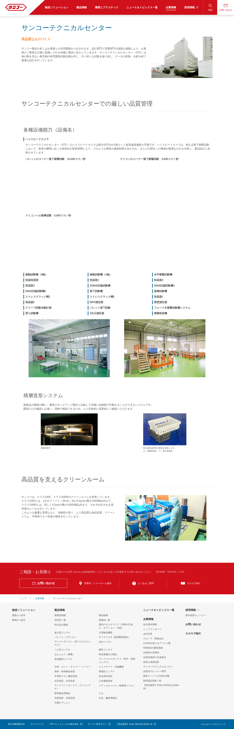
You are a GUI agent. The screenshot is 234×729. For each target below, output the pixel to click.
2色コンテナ (105, 641)
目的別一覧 (60, 620)
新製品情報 (60, 615)
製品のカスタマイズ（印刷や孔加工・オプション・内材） (116, 626)
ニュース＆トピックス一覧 (158, 610)
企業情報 (148, 619)
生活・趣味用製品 (108, 698)
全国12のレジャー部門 (154, 671)
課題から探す (19, 615)
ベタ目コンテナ (62, 649)
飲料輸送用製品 (62, 693)
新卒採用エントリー (195, 615)
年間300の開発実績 (153, 648)
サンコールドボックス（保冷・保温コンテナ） (117, 660)
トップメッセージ (152, 629)
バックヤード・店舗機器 (111, 666)
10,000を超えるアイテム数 (157, 643)
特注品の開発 (61, 624)
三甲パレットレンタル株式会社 (64, 724)
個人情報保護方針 (16, 724)
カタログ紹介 (193, 633)
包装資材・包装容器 (64, 698)
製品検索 (103, 615)
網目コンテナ (105, 649)
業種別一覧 (104, 620)
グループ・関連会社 (153, 638)
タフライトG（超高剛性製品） (114, 637)
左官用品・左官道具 (64, 681)
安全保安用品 (105, 676)
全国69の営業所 (151, 652)
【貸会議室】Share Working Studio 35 (161, 687)
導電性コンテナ (107, 671)
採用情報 (190, 610)
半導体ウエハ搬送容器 (65, 676)
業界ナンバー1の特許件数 (156, 676)
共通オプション (62, 702)
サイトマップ (37, 724)
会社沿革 (147, 634)
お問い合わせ (193, 624)
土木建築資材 (105, 681)
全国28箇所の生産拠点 (154, 657)
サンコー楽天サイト (97, 724)
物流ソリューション (23, 610)
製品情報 (59, 610)
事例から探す (19, 620)
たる (101, 693)
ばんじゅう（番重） (64, 654)
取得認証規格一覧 (152, 680)
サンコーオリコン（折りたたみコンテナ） (72, 643)
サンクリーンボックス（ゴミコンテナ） (72, 687)
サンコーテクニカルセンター (158, 666)
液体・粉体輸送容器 (64, 671)
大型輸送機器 (105, 632)
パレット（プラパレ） (65, 637)
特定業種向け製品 (108, 654)
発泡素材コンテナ (63, 659)
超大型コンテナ (62, 632)
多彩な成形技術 (151, 662)
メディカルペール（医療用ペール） (117, 685)
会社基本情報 (150, 624)
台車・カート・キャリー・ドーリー (72, 666)
